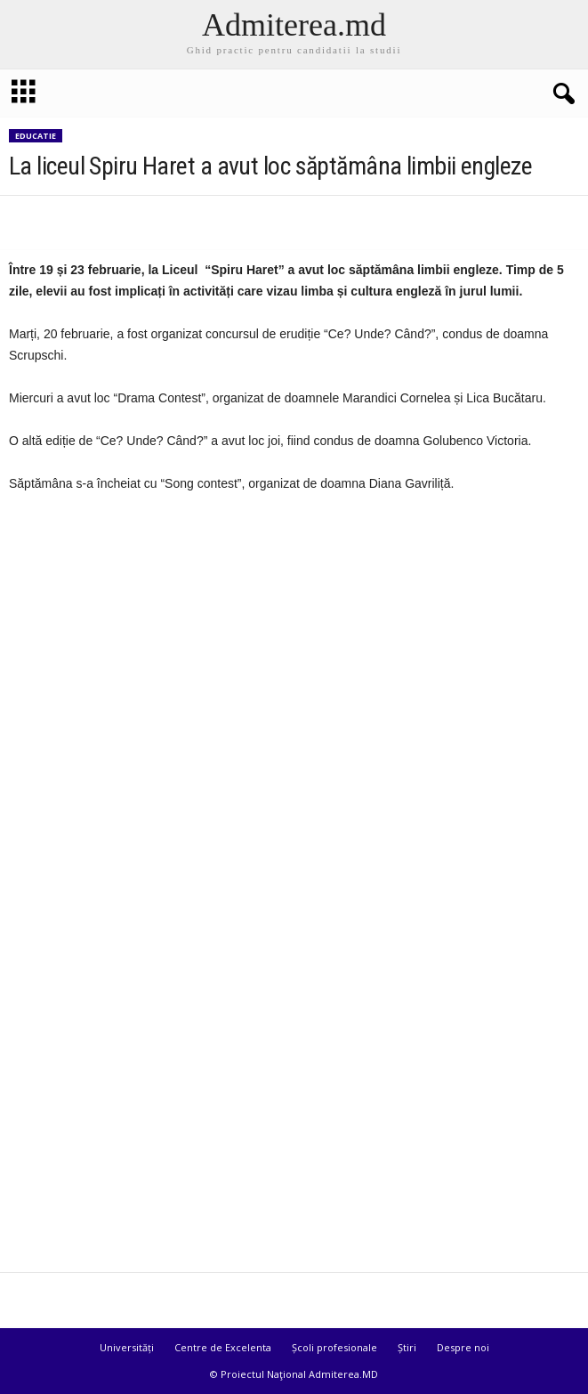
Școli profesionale (334, 1347)
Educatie (35, 136)
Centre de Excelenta (222, 1347)
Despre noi (463, 1347)
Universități (127, 1347)
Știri (407, 1347)
